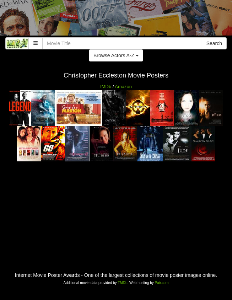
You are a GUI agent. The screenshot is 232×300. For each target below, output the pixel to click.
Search (214, 43)
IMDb (105, 86)
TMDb (122, 283)
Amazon (123, 86)
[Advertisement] (116, 19)
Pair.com (162, 283)
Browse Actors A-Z (116, 55)
